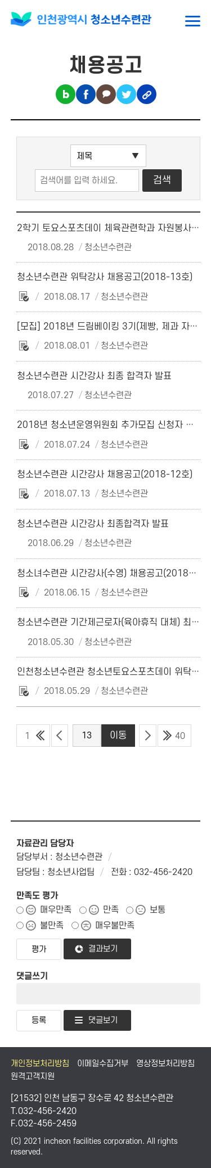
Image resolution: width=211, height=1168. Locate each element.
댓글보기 (103, 1020)
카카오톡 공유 (106, 94)
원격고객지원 (33, 1076)
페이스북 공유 (86, 94)
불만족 (52, 926)
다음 (147, 735)
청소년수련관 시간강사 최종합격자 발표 (93, 524)
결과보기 (103, 949)
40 (180, 736)
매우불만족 (114, 926)
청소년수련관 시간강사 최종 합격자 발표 (94, 376)
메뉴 (192, 21)
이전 (59, 735)
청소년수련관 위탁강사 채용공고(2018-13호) (104, 277)
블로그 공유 (65, 94)
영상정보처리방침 (165, 1063)
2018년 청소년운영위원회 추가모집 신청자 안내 (110, 425)
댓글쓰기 (32, 976)
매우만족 (55, 910)
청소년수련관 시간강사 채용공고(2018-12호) (104, 475)
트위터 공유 (126, 94)
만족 (111, 910)
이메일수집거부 (102, 1063)
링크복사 (146, 94)
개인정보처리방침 (40, 1063)
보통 (157, 910)
